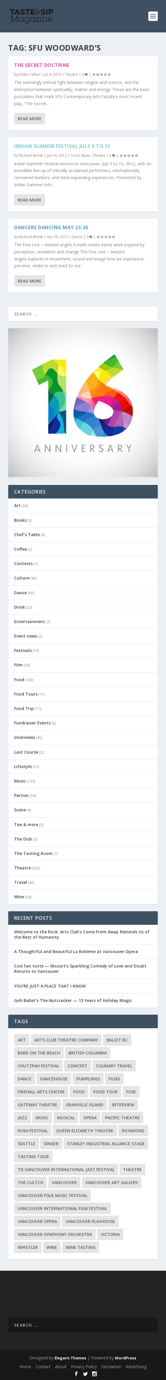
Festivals (23, 650)
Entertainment (29, 621)
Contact (43, 1366)
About (61, 1366)
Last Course (26, 752)
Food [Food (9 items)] (79, 1092)
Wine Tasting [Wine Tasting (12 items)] (81, 1247)
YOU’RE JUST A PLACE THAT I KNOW (50, 986)
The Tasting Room (33, 853)
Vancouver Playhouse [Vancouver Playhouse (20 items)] (90, 1221)
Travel (20, 882)
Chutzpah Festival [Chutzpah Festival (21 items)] (38, 1066)
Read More (30, 118)
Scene (20, 810)
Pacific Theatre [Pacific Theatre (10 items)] (122, 1117)
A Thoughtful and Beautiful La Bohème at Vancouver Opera (76, 951)
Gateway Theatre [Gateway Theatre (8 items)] (37, 1104)
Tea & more (26, 824)
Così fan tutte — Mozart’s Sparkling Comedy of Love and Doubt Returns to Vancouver (80, 968)
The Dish (23, 839)
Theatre (71, 74)
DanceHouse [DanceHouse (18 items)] (54, 1079)
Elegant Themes (70, 1358)
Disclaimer (111, 1366)
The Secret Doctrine (41, 65)
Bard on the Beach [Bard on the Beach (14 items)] (39, 1053)
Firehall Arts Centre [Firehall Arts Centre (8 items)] (41, 1092)
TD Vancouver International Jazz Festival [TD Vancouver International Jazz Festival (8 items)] (66, 1169)
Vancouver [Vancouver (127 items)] (64, 1182)
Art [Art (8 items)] (22, 1040)
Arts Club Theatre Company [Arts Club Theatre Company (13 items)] (66, 1040)
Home (25, 1366)
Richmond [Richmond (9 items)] (133, 1130)
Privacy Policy (84, 1366)
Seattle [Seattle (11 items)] (26, 1143)
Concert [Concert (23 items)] (77, 1066)
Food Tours (25, 694)
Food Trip (24, 708)
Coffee (20, 549)
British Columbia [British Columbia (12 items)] (88, 1053)
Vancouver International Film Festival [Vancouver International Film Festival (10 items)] (62, 1208)
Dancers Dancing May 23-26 (51, 227)
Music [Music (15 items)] (42, 1117)
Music (86, 155)
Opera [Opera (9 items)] (90, 1117)
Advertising (136, 1366)
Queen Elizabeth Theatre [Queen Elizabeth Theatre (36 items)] (84, 1130)
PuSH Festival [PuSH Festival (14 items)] (33, 1130)
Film (18, 665)
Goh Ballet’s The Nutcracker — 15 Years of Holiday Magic (73, 1000)
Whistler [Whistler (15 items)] (28, 1247)
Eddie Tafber (30, 74)
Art (17, 505)
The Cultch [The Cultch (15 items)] (30, 1182)
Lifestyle (23, 766)
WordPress (125, 1358)
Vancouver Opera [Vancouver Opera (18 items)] (37, 1221)
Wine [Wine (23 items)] (52, 1247)
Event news (25, 636)
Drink (19, 607)
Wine (19, 896)
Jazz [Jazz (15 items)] (22, 1117)
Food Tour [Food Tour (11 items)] (105, 1092)
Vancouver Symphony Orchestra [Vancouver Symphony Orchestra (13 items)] (55, 1234)
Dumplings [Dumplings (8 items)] (88, 1079)
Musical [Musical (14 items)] (66, 1117)
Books (20, 520)
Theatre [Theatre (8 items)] (132, 1169)
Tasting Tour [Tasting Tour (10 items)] (33, 1156)
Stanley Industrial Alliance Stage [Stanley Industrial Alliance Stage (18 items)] (106, 1143)
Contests (23, 563)
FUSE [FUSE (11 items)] (131, 1092)
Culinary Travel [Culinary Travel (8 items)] (114, 1066)
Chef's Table (27, 534)
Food (75, 155)
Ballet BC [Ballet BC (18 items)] (117, 1040)
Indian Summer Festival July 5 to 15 (62, 146)
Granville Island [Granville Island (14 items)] (84, 1104)
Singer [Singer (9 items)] (51, 1143)
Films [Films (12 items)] (114, 1079)
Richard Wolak (31, 155)
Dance (77, 236)
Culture (21, 578)
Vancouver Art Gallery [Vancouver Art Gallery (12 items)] (111, 1182)
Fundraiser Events (32, 723)
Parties (21, 795)
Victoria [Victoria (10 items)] (110, 1234)
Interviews (24, 737)
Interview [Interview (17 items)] (123, 1104)
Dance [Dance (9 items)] (24, 1079)
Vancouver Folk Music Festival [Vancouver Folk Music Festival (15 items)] (52, 1195)
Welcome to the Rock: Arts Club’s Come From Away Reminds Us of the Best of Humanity (82, 934)
